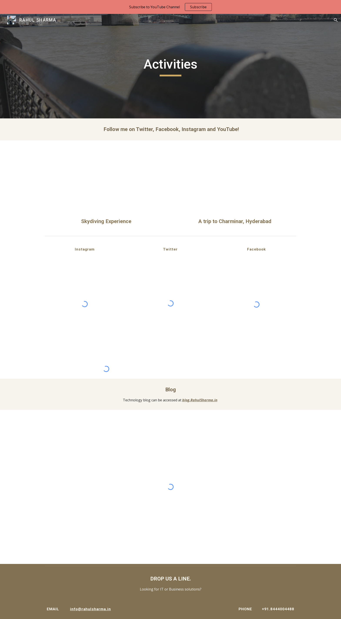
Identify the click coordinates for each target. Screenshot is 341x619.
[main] (170, 66)
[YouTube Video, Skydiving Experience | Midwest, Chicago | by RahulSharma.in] (106, 180)
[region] (170, 7)
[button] (336, 20)
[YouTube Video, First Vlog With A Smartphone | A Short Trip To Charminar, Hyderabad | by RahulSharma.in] (235, 180)
